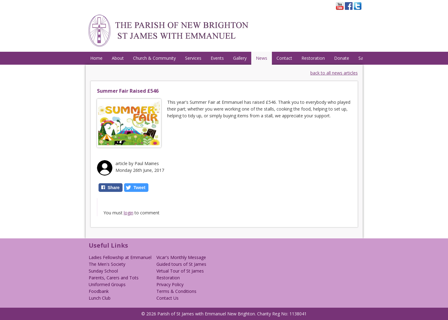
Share (114, 187)
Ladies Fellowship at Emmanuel (120, 257)
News (261, 58)
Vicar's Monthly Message (181, 257)
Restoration (313, 58)
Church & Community (154, 58)
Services (193, 58)
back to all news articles (334, 73)
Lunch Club (100, 298)
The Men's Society (107, 264)
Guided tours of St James (181, 264)
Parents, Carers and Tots (114, 278)
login (128, 213)
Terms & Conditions (176, 291)
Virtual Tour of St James (180, 271)
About (118, 58)
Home (96, 58)
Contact (284, 58)
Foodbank (99, 291)
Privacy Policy (170, 284)
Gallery (240, 58)
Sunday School (103, 271)
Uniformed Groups (107, 284)
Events (217, 58)
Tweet (139, 187)
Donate (341, 58)
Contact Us (167, 298)
